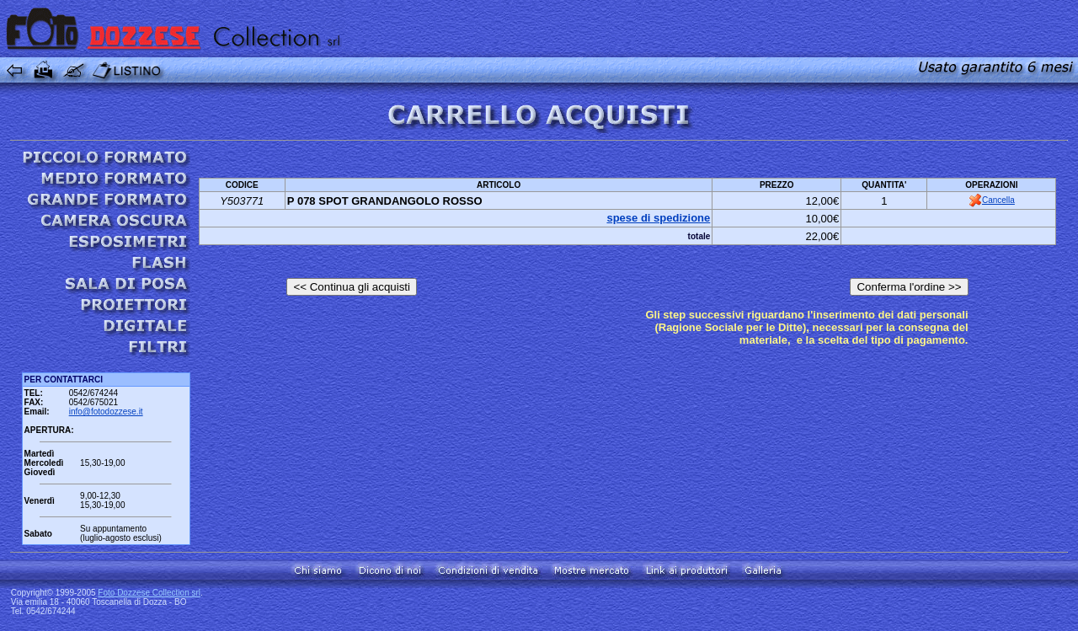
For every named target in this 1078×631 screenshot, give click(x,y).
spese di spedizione (658, 217)
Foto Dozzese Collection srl (149, 592)
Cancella (992, 200)
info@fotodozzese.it (106, 411)
